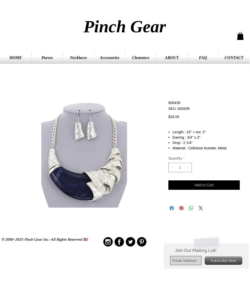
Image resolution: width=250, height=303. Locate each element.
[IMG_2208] (119, 242)
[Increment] (188, 167)
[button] (240, 36)
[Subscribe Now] (223, 260)
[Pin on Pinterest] (181, 208)
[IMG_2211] (130, 242)
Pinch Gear (125, 26)
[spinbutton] (180, 167)
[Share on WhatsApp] (191, 208)
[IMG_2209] (141, 242)
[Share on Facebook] (172, 208)
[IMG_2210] (108, 242)
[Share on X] (201, 208)
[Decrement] (172, 167)
